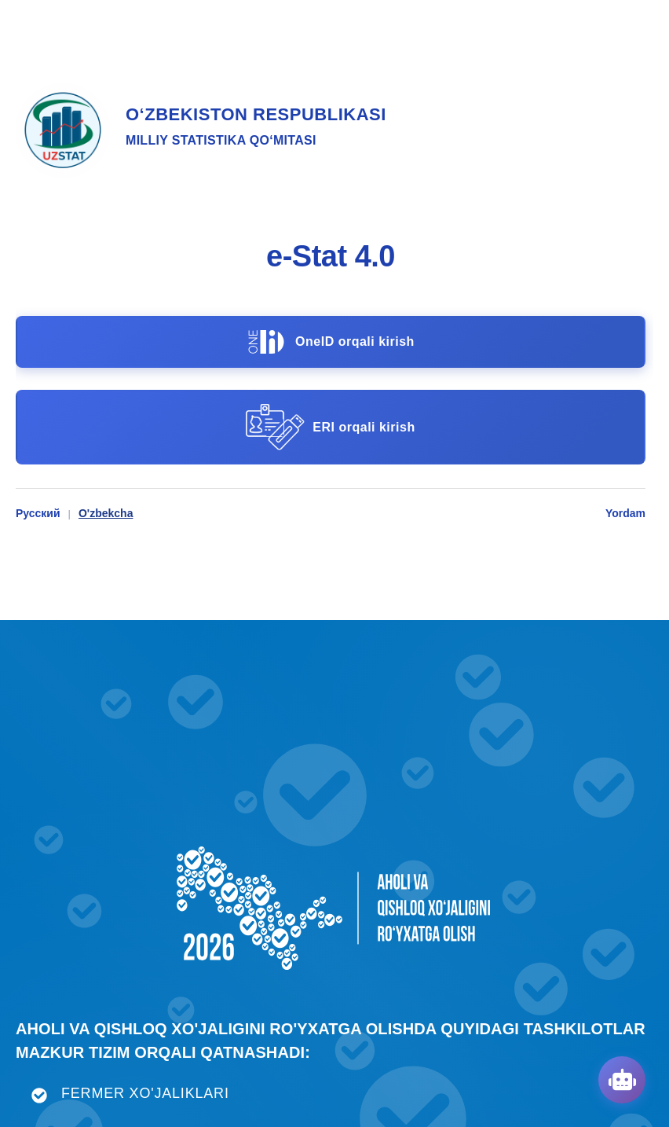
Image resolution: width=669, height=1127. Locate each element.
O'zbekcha (106, 513)
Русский (38, 513)
